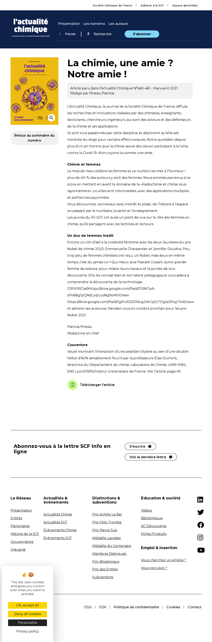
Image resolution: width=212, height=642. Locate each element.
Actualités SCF (55, 522)
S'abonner (142, 34)
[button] (99, 34)
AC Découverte (153, 526)
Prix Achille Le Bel (107, 514)
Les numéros (94, 24)
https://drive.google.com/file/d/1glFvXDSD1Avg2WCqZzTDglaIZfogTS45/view (130, 302)
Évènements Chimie (60, 530)
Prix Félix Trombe (107, 522)
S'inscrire (137, 446)
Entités (16, 518)
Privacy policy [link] (27, 631)
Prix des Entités (105, 569)
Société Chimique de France (112, 5)
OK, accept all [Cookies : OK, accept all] (27, 605)
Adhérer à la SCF (152, 5)
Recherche (99, 34)
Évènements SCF (57, 538)
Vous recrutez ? (154, 568)
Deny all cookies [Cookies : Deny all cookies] (27, 614)
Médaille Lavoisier (106, 538)
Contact (194, 607)
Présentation (69, 24)
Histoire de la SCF (25, 534)
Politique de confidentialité (136, 607)
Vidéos (146, 510)
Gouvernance (22, 542)
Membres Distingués (109, 554)
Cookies (173, 607)
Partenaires (20, 526)
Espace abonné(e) (185, 5)
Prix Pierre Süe (104, 530)
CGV (102, 607)
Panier (67, 34)
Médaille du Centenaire (111, 546)
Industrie (18, 550)
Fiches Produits (153, 534)
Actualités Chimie (57, 514)
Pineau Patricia (101, 93)
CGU (88, 607)
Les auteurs (118, 24)
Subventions (102, 577)
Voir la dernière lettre (147, 457)
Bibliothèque (152, 518)
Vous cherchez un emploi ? (163, 560)
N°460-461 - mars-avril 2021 (156, 88)
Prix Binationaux (105, 562)
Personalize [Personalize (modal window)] (27, 623)
